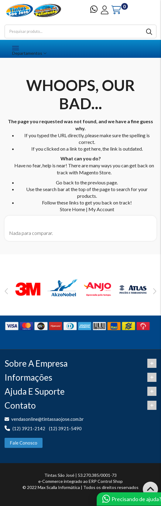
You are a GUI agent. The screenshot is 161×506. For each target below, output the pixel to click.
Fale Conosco (23, 442)
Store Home (72, 209)
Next (154, 291)
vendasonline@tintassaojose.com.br (47, 419)
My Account (101, 209)
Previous (6, 291)
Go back (65, 182)
